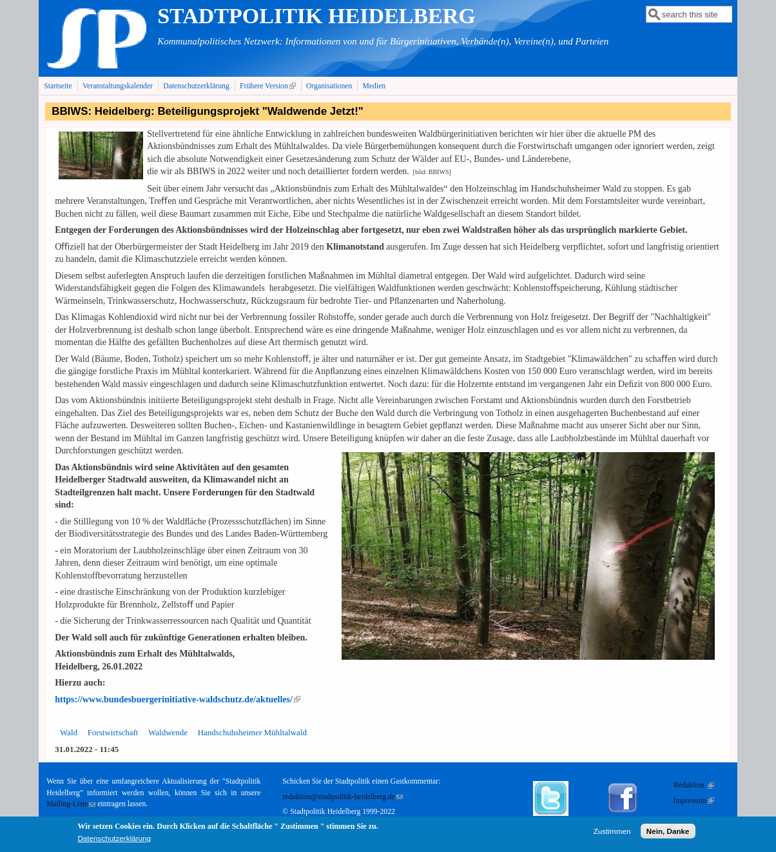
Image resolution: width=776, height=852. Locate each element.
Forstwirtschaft (113, 732)
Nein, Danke (668, 834)
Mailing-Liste (70, 804)
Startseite (58, 86)
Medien (374, 86)
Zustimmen (612, 834)
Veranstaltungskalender (117, 86)
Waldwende (168, 732)
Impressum (693, 801)
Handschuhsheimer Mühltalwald (252, 732)
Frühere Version (269, 85)
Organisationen (329, 86)
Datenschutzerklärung (196, 86)
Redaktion (694, 785)
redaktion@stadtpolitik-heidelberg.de (342, 797)
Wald (68, 732)
